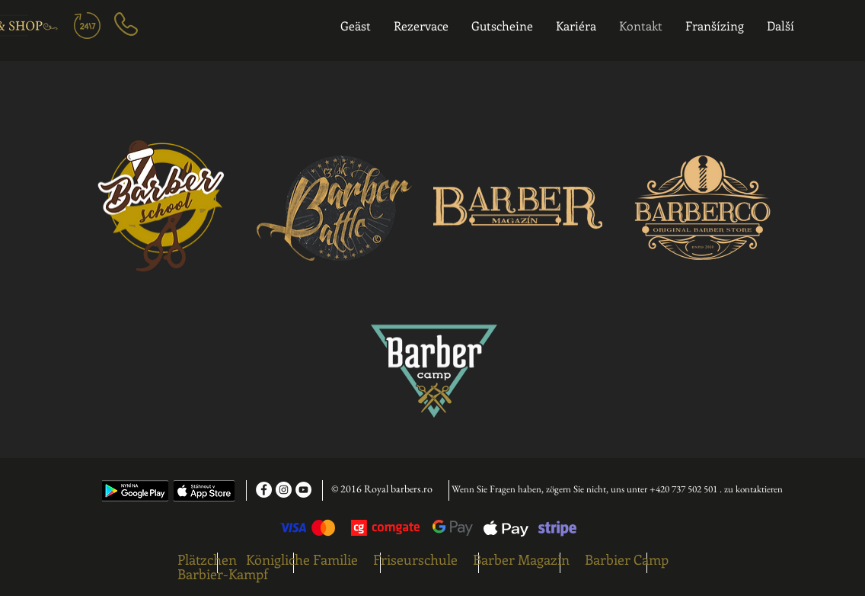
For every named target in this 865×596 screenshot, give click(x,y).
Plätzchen (207, 559)
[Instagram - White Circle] (284, 490)
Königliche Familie (302, 559)
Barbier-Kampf (222, 574)
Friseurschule (415, 559)
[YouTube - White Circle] (303, 490)
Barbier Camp (627, 559)
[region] (208, 32)
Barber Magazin (521, 559)
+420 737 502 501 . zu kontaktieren (716, 488)
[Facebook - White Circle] (264, 490)
